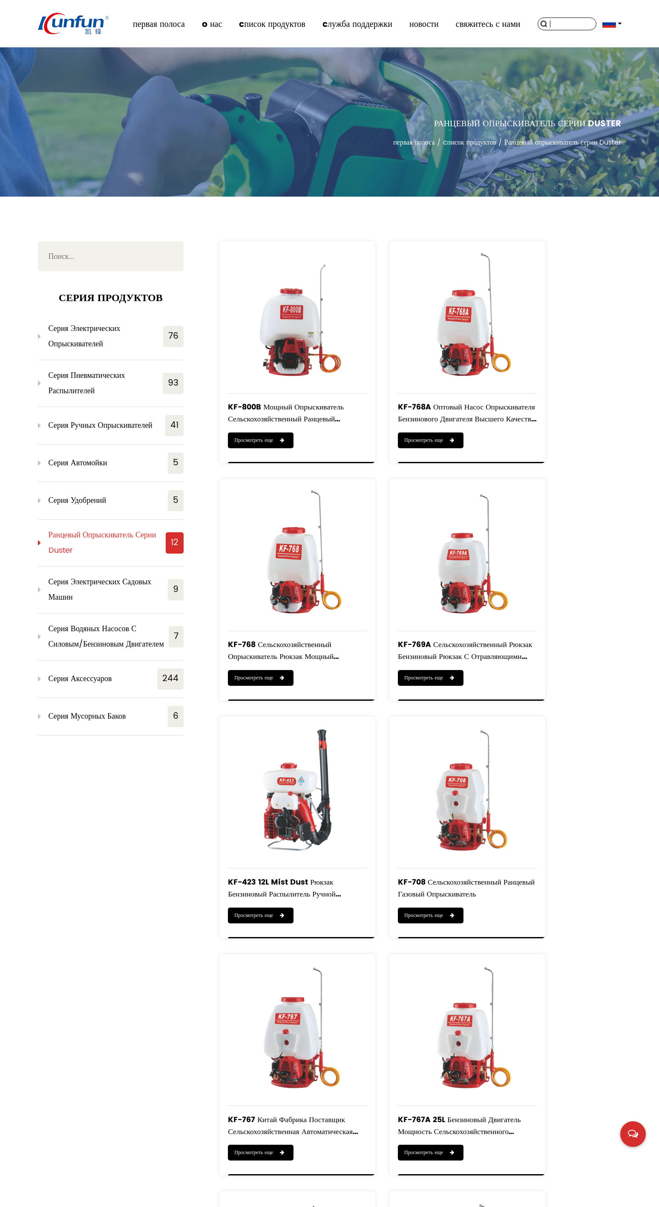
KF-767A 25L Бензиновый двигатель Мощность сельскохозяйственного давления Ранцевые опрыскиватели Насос (412, 795)
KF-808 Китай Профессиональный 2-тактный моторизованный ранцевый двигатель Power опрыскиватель (419, 1001)
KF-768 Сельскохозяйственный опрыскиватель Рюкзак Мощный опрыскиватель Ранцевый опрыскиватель (558, 382)
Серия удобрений (116, 500)
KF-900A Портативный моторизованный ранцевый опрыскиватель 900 (551, 1001)
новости (424, 24)
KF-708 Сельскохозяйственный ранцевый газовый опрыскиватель (559, 588)
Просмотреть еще (260, 409)
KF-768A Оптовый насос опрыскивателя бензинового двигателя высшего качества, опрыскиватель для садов (416, 382)
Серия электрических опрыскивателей (116, 336)
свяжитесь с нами (488, 24)
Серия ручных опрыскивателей (116, 425)
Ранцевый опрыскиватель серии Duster (116, 543)
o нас (212, 24)
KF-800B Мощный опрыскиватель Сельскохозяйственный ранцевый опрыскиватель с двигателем (274, 382)
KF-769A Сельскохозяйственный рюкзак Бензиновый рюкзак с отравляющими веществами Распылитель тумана (279, 588)
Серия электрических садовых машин (116, 590)
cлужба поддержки (357, 24)
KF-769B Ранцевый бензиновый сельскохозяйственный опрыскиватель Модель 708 (553, 795)
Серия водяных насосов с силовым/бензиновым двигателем (116, 636)
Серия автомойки (116, 463)
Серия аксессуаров (116, 679)
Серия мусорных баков (116, 716)
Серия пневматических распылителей (116, 383)
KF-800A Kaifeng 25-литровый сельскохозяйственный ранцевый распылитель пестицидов (270, 1001)
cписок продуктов (272, 24)
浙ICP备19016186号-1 (592, 1196)
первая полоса (159, 24)
